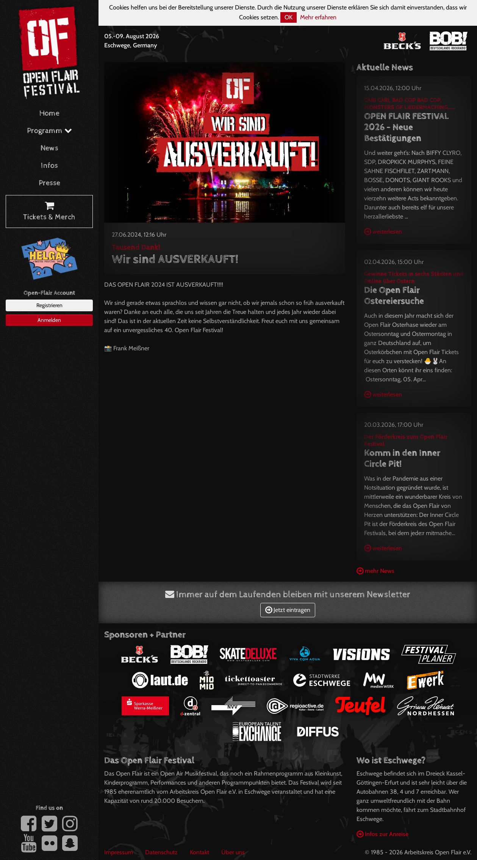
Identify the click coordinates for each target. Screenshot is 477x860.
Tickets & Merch (49, 212)
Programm (49, 130)
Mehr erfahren (318, 17)
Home (49, 113)
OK (288, 17)
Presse (49, 183)
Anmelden (49, 320)
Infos (49, 165)
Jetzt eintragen (287, 609)
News (49, 148)
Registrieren (49, 305)
